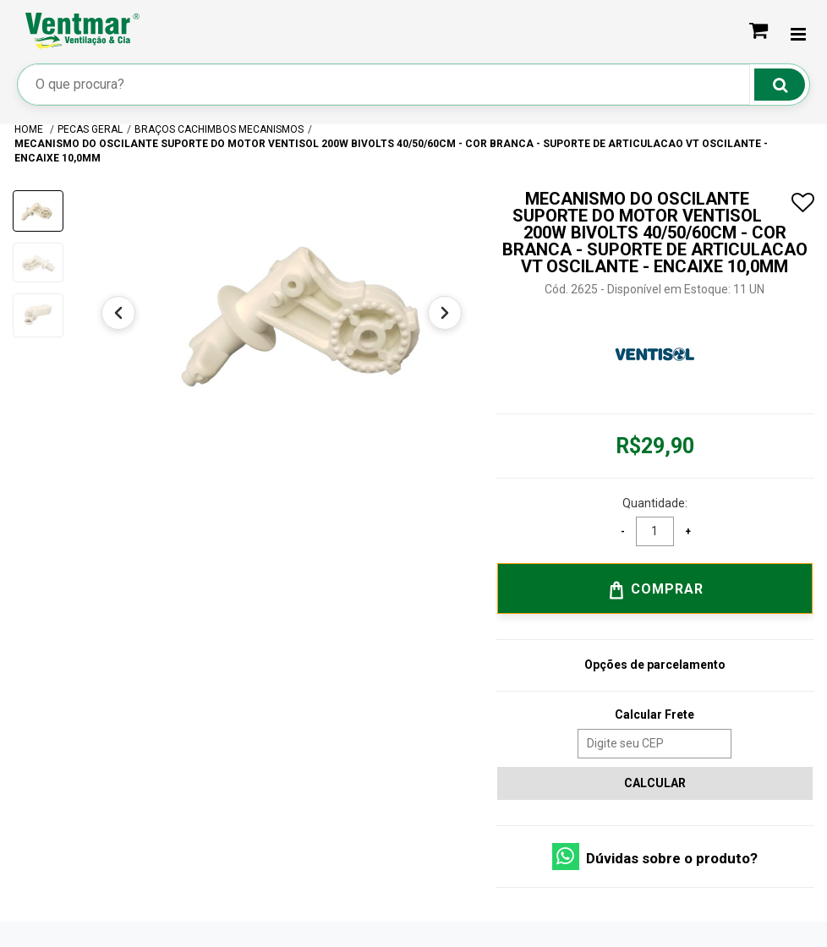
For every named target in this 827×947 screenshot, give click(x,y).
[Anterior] (118, 313)
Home (30, 129)
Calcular (655, 783)
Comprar (655, 590)
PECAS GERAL (90, 129)
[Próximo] (445, 313)
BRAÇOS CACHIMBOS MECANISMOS (219, 129)
